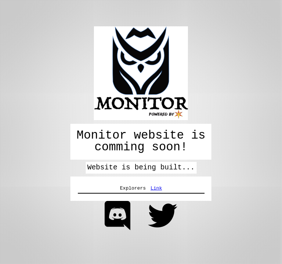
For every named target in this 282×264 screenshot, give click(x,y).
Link (156, 187)
